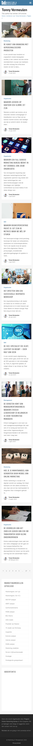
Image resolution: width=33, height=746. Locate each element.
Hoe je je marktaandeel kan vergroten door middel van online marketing (16, 473)
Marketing (7, 41)
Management (8, 400)
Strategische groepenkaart (14, 660)
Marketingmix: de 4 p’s (13, 592)
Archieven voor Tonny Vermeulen (16, 16)
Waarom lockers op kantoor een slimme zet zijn (14, 105)
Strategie (9, 656)
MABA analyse (10, 612)
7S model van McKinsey (13, 628)
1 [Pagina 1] (7, 571)
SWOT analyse (10, 604)
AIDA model (9, 620)
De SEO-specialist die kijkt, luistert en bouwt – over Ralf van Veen (16, 349)
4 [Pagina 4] (16, 571)
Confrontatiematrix (12, 608)
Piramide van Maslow (12, 624)
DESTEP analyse (11, 600)
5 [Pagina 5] (20, 571)
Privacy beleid (17, 743)
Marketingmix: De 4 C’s (13, 596)
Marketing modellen (12, 648)
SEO (5, 222)
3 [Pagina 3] (13, 571)
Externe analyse (11, 636)
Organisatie (7, 98)
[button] (30, 3)
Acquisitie (9, 632)
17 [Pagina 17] (26, 571)
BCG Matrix (9, 616)
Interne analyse (10, 640)
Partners (4, 731)
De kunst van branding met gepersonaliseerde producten (16, 47)
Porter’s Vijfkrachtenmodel (14, 652)
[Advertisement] (16, 691)
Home (3, 16)
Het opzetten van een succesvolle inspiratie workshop (14, 294)
